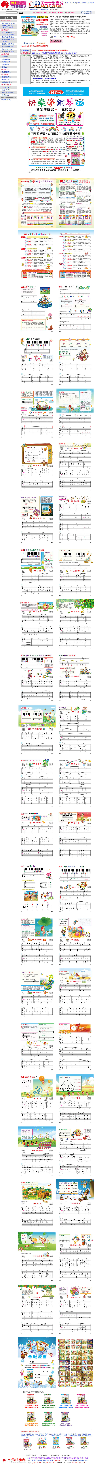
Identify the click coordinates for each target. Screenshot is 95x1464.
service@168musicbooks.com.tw (78, 1460)
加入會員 (73, 2)
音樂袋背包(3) (6, 87)
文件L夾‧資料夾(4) (7, 92)
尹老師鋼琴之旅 (44, 9)
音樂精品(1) (5, 95)
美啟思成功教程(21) (8, 37)
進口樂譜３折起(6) (8, 52)
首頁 (66, 2)
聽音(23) (4, 67)
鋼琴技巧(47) (6, 62)
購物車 (84, 2)
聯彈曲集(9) (5, 64)
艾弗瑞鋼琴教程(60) (8, 46)
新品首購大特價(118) (8, 23)
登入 (78, 2)
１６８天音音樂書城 (32, 9)
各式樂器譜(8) (6, 72)
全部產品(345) (6, 99)
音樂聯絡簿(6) (6, 77)
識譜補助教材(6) (7, 82)
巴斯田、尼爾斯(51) (8, 44)
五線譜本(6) (5, 79)
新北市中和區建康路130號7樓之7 (46, 1460)
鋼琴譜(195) (5, 56)
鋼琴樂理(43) (6, 59)
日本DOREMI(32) (7, 49)
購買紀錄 (91, 2)
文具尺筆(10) (6, 90)
